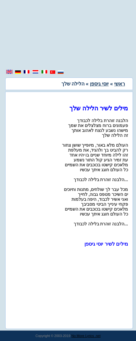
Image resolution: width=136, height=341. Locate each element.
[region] (68, 35)
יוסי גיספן (99, 83)
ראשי (119, 83)
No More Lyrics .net (86, 336)
